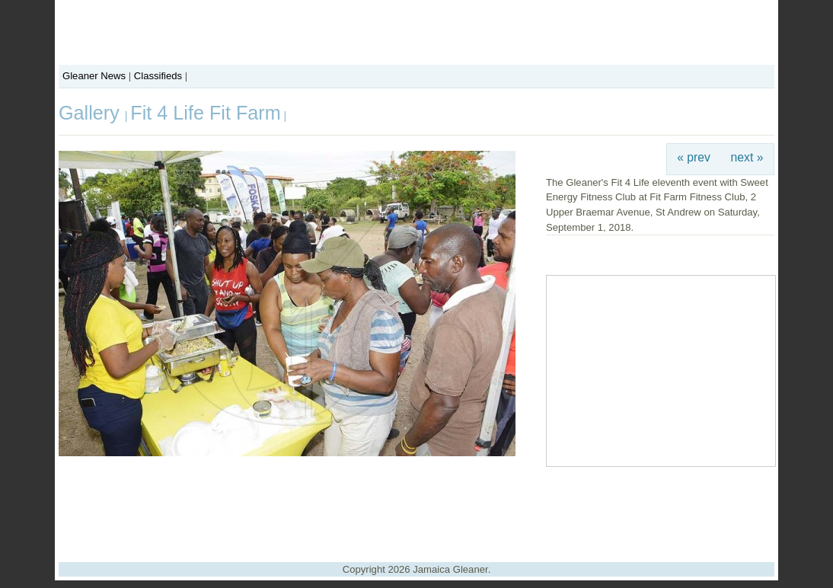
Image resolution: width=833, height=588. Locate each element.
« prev (693, 157)
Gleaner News (94, 75)
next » (747, 157)
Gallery (92, 112)
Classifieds (158, 75)
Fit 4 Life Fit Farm (205, 112)
